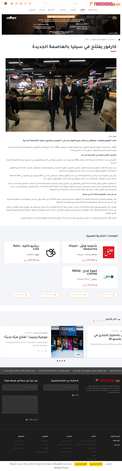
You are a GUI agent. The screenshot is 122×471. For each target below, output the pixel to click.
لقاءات (94, 452)
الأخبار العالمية (91, 448)
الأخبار (83, 10)
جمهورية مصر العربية (99, 39)
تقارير (94, 455)
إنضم (75, 395)
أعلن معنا (51, 10)
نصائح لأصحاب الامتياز (65, 444)
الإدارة (46, 444)
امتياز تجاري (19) (79, 295)
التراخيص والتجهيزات (41, 452)
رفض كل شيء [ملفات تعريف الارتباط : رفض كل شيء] (96, 464)
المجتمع (33, 10)
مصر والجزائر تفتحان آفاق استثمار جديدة (15, 371)
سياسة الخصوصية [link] (61, 468)
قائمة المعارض (19, 444)
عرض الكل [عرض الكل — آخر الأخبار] (98, 321)
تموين (87, 39)
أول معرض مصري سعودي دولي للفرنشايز (86, 371)
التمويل (45, 448)
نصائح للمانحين (67, 448)
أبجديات (73, 10)
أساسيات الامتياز (66, 441)
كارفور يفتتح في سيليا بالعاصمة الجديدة (50, 371)
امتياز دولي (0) (21, 295)
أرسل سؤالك (32, 420)
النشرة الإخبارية (19, 441)
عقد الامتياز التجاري (66, 452)
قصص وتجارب (91, 459)
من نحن (41, 10)
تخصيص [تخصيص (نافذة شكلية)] (108, 464)
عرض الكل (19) (107, 295)
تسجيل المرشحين (18, 448)
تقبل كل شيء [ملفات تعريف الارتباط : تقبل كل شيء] (80, 464)
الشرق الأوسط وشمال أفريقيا (86, 444)
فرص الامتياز (92, 10)
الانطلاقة (45, 441)
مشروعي (62, 10)
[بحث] (62, 3)
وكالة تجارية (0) (49, 295)
